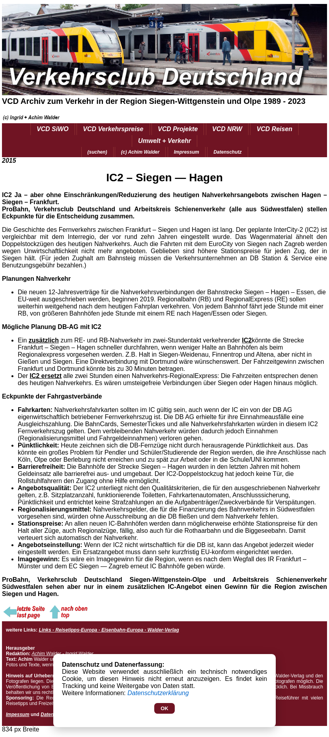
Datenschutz (227, 152)
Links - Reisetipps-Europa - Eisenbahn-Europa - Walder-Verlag (109, 630)
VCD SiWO (53, 129)
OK (164, 708)
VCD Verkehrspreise (113, 129)
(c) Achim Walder (140, 152)
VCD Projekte (178, 129)
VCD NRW (227, 129)
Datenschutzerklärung (158, 693)
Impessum (17, 714)
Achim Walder (46, 653)
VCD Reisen (274, 129)
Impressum (186, 152)
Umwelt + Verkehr (164, 140)
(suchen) (97, 152)
